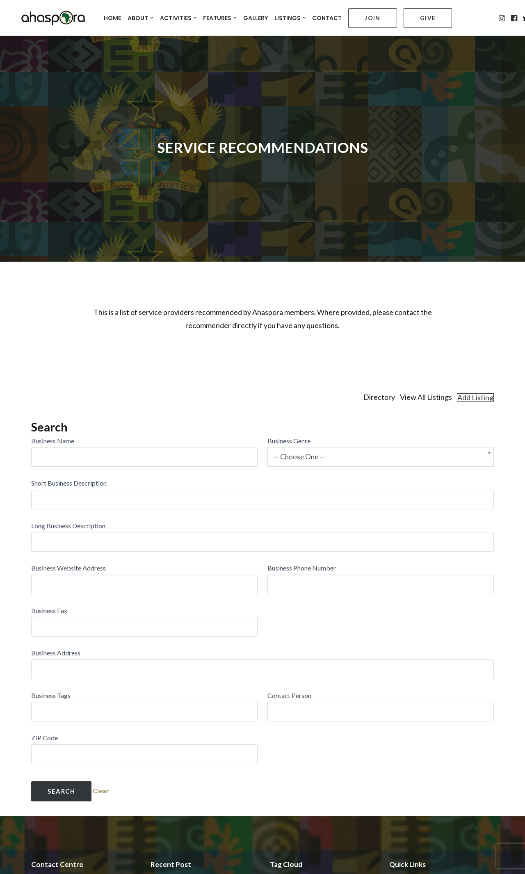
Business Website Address (68, 546)
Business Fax (49, 588)
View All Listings (426, 375)
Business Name (52, 418)
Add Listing (475, 375)
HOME (112, 17)
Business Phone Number (301, 546)
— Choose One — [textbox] (299, 434)
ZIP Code (44, 715)
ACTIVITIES (178, 17)
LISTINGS (290, 17)
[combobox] (380, 435)
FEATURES (220, 17)
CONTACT (327, 17)
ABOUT (140, 17)
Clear (101, 768)
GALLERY (255, 17)
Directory (379, 375)
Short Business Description (69, 461)
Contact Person (289, 673)
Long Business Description (68, 503)
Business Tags (51, 673)
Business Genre (288, 418)
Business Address (55, 630)
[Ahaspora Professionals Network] (48, 16)
